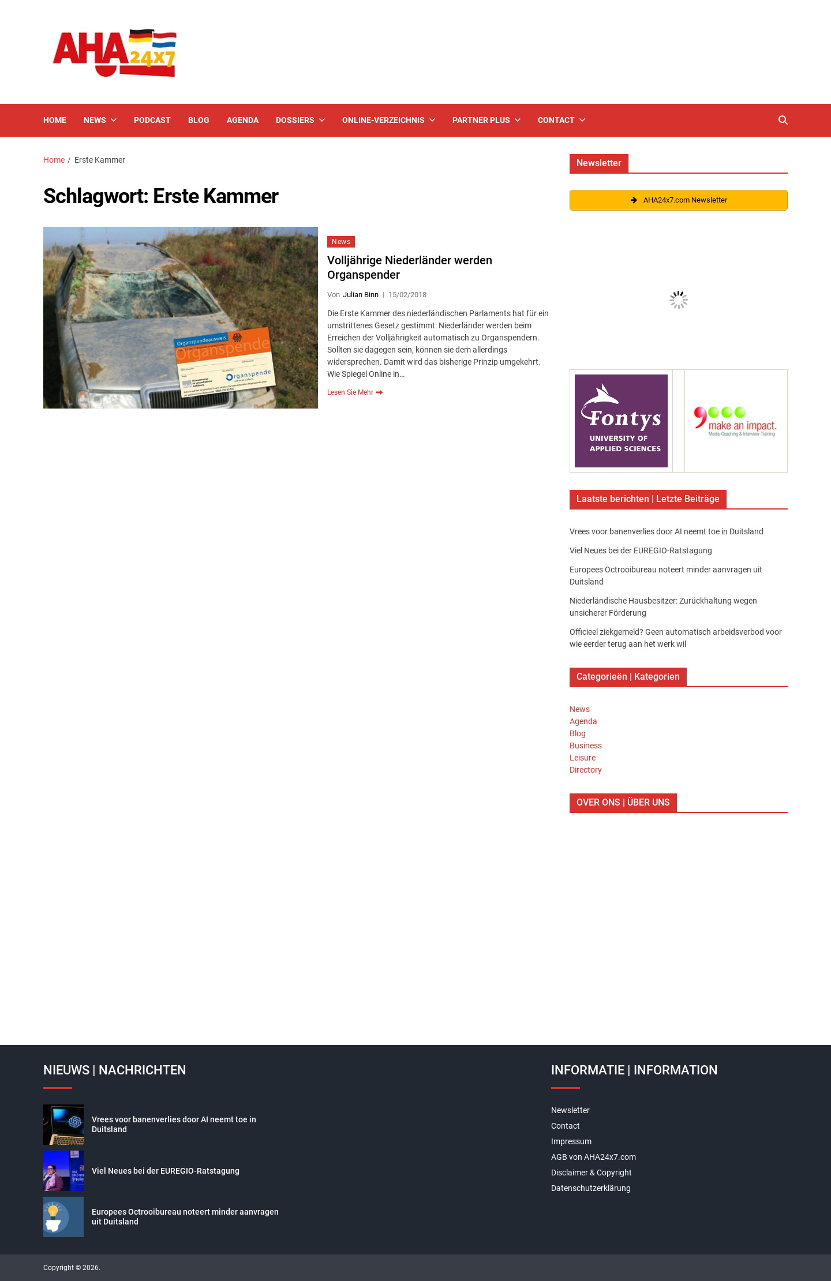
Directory (586, 769)
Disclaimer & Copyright (591, 1172)
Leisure (583, 757)
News (100, 120)
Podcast (152, 120)
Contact (561, 120)
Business (586, 745)
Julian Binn (361, 294)
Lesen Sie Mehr (355, 392)
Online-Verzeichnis (388, 120)
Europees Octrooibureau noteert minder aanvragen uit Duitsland (185, 1217)
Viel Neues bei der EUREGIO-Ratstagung (641, 550)
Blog (198, 120)
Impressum (571, 1141)
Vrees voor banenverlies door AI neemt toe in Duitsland (666, 531)
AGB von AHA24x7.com (593, 1157)
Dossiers (300, 120)
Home (54, 120)
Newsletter (570, 1110)
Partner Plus (486, 120)
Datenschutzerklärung (591, 1188)
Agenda (243, 120)
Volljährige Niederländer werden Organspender (409, 267)
